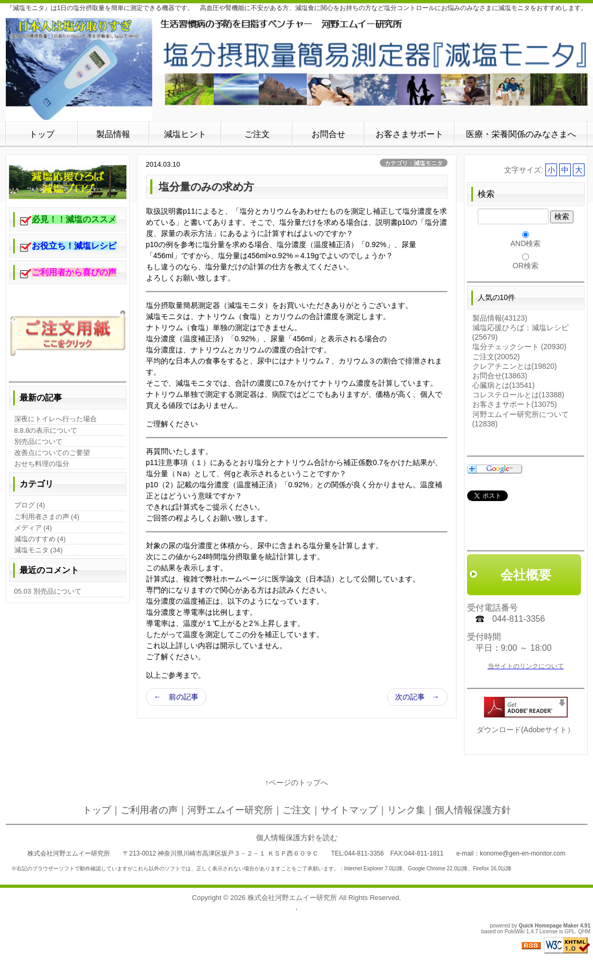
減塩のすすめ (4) (40, 539)
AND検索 (525, 243)
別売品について (38, 441)
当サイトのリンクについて (526, 666)
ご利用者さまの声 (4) (47, 517)
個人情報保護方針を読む (296, 837)
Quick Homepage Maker (548, 926)
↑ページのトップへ (296, 782)
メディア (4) (33, 528)
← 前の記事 (176, 697)
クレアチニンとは (514, 366)
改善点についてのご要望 (52, 453)
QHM (584, 931)
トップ (41, 134)
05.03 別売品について (47, 591)
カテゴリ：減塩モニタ (414, 163)
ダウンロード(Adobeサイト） (525, 729)
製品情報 (113, 134)
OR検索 (526, 265)
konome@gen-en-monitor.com (522, 853)
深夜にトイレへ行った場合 (55, 419)
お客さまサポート (409, 134)
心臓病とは (503, 385)
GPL (569, 931)
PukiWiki (515, 931)
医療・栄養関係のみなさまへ (521, 134)
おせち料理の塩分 (41, 464)
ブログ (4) (29, 505)
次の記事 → (417, 697)
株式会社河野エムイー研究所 (292, 898)
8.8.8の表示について (46, 430)
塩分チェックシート (519, 346)
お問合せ (328, 134)
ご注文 (257, 134)
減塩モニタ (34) (38, 550)
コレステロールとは (518, 394)
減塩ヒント (185, 134)
